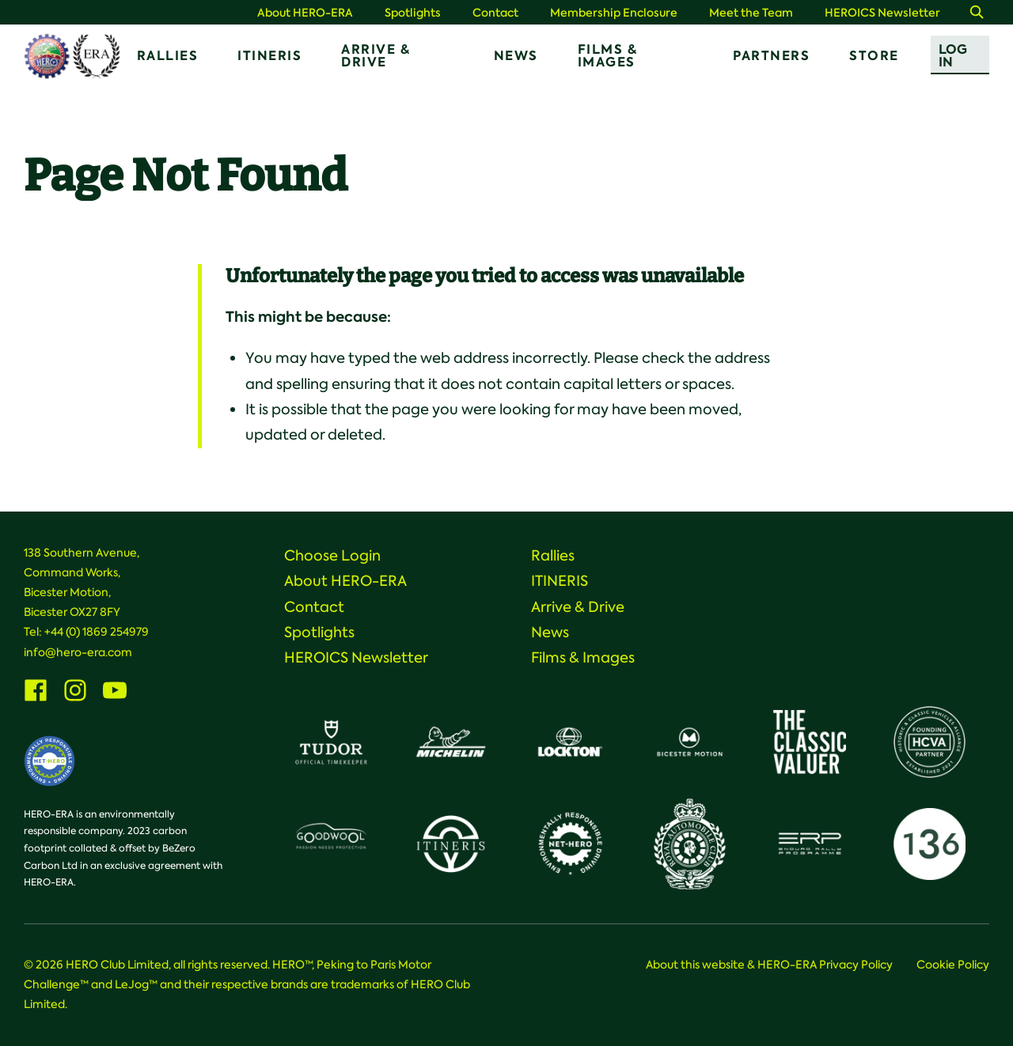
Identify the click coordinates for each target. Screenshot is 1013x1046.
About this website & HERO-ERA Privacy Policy (769, 964)
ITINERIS (269, 56)
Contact (495, 13)
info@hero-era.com (78, 652)
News (516, 56)
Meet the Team (751, 13)
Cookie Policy (952, 964)
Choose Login (332, 555)
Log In (953, 55)
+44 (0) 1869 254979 (96, 632)
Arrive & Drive (375, 55)
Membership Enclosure (613, 13)
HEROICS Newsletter (882, 13)
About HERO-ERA (305, 13)
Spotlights (413, 13)
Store (874, 56)
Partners (771, 56)
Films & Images (608, 55)
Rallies (168, 56)
